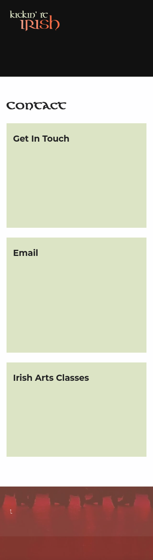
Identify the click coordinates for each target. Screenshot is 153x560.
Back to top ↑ (10, 511)
